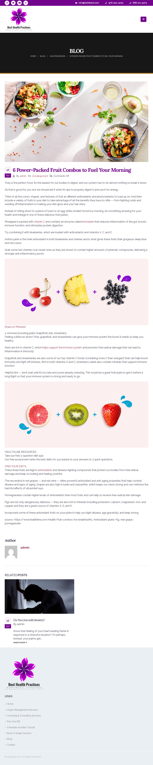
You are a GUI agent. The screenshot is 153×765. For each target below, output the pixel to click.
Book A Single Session (19, 733)
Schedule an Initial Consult (21, 727)
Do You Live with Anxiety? (29, 620)
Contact (11, 744)
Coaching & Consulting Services (24, 715)
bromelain (88, 221)
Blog (9, 739)
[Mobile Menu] (143, 19)
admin (23, 176)
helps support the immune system (62, 347)
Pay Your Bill (13, 721)
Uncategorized (40, 176)
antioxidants (45, 470)
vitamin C (39, 221)
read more (20, 642)
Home (10, 703)
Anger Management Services (22, 709)
